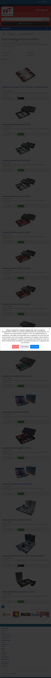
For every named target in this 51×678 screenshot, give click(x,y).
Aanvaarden (34, 346)
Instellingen (24, 346)
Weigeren (15, 346)
